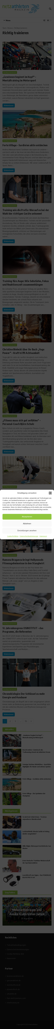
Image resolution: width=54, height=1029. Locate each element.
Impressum (43, 536)
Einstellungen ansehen (27, 530)
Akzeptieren (27, 516)
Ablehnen (27, 523)
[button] (50, 493)
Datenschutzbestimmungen (29, 536)
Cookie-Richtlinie (12, 536)
